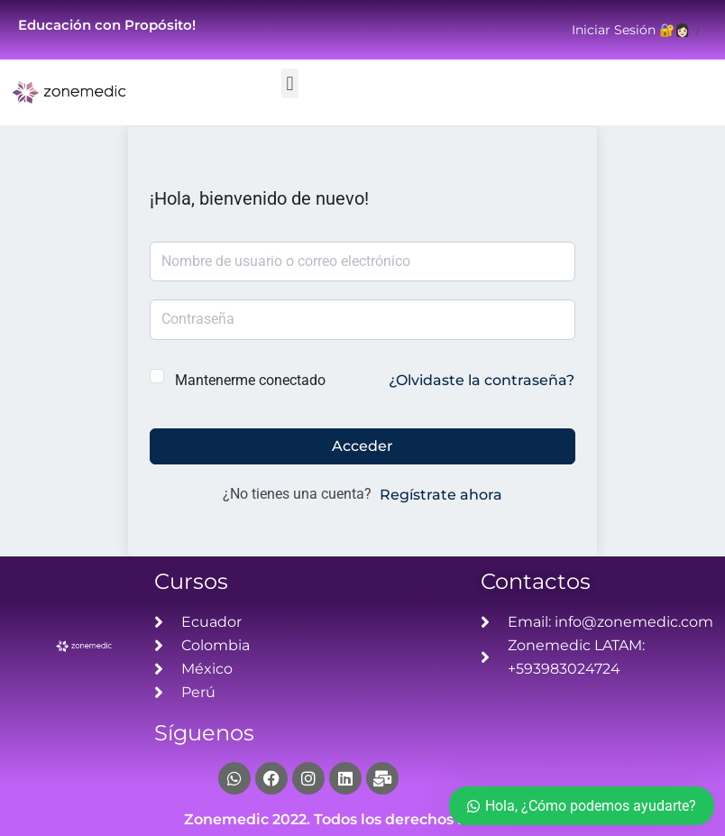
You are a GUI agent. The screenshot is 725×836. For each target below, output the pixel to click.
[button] (289, 83)
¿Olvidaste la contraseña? (481, 380)
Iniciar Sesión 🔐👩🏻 (631, 30)
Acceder (362, 446)
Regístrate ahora (441, 494)
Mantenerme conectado (250, 380)
